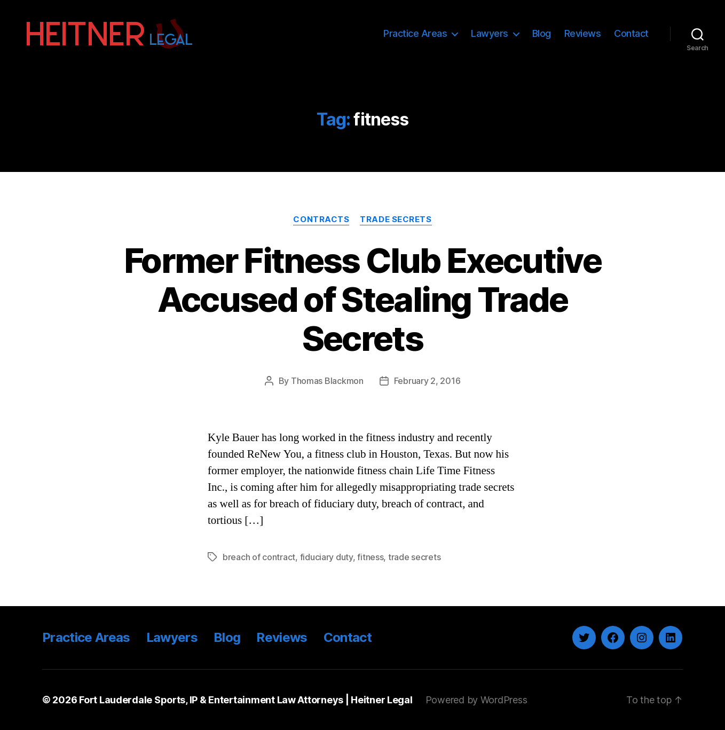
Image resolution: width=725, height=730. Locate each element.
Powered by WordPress (476, 699)
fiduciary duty (326, 557)
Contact (631, 33)
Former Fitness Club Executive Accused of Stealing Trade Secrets (362, 299)
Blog (541, 33)
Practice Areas (415, 33)
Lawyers (489, 33)
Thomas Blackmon (327, 380)
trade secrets (414, 557)
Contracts (321, 219)
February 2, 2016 (427, 380)
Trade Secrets (395, 219)
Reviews (582, 33)
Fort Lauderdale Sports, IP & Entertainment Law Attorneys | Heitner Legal (246, 699)
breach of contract (259, 557)
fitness (370, 557)
